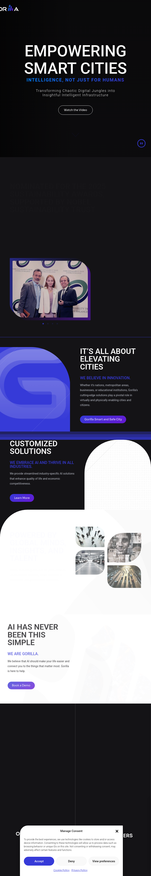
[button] (117, 831)
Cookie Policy (61, 870)
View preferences (103, 861)
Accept (39, 861)
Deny (71, 861)
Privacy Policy (79, 870)
